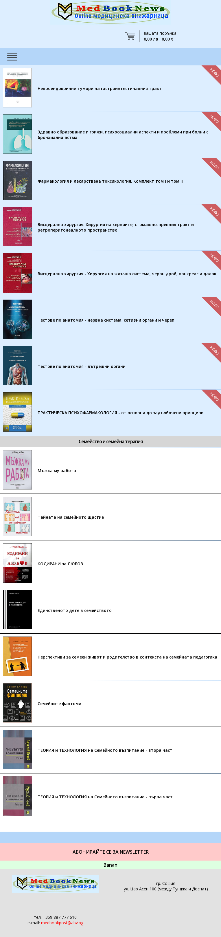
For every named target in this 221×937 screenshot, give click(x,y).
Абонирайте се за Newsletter (111, 852)
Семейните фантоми (59, 703)
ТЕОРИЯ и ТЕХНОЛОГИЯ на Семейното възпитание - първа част (105, 797)
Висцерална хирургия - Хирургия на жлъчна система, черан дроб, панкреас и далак (127, 273)
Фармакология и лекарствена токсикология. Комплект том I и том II (110, 181)
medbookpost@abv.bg (62, 922)
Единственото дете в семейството (75, 610)
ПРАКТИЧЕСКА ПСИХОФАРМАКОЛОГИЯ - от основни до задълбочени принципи (121, 412)
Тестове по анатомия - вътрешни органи (82, 366)
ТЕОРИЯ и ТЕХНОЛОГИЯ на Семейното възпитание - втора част (105, 750)
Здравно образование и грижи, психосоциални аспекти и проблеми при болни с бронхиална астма (123, 134)
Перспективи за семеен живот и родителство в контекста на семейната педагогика (127, 657)
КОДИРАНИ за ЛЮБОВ (60, 563)
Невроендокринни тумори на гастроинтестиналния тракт (100, 88)
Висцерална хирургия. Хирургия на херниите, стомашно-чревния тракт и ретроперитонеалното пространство (116, 227)
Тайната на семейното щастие (71, 517)
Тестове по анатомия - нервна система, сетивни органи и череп (106, 320)
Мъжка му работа (57, 470)
